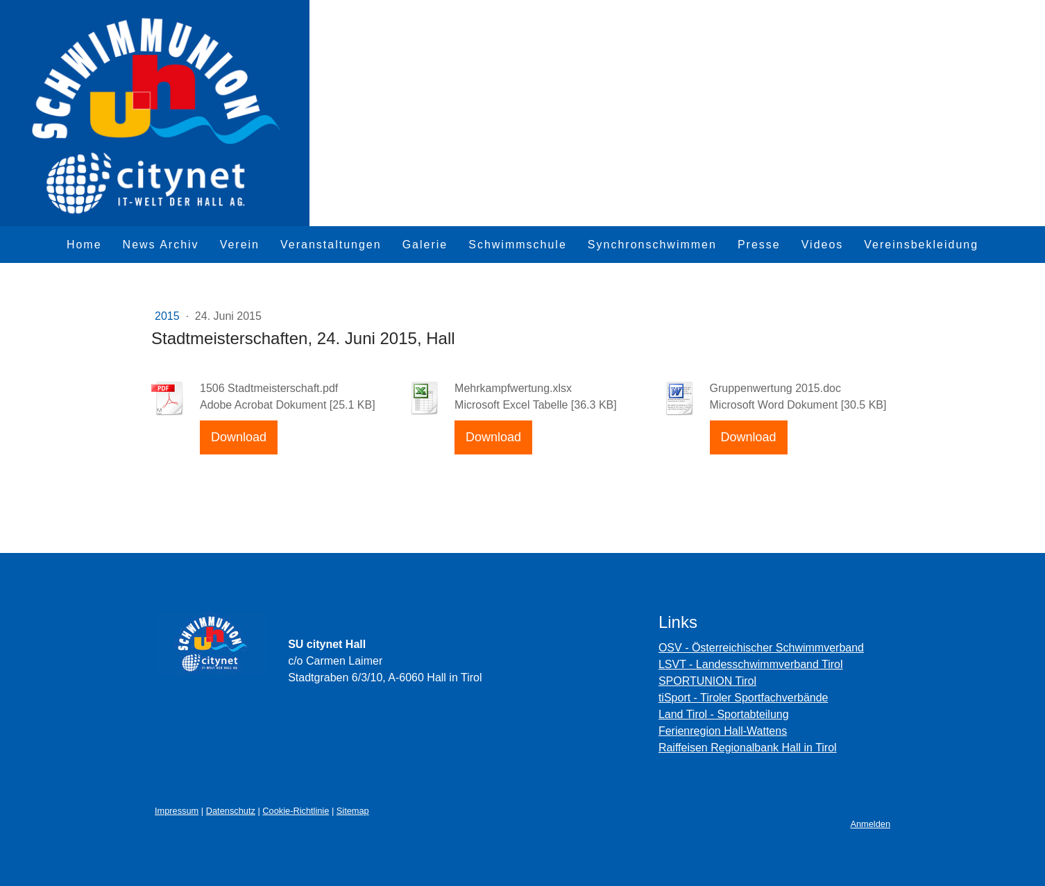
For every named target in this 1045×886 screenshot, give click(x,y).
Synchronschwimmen (652, 244)
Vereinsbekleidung (921, 244)
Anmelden (870, 824)
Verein (240, 244)
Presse (759, 244)
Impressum (176, 811)
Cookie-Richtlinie (295, 811)
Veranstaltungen (331, 244)
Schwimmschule (517, 244)
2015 (168, 316)
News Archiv (161, 244)
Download (238, 437)
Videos (822, 244)
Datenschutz (230, 811)
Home (84, 244)
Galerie (425, 244)
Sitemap (353, 811)
